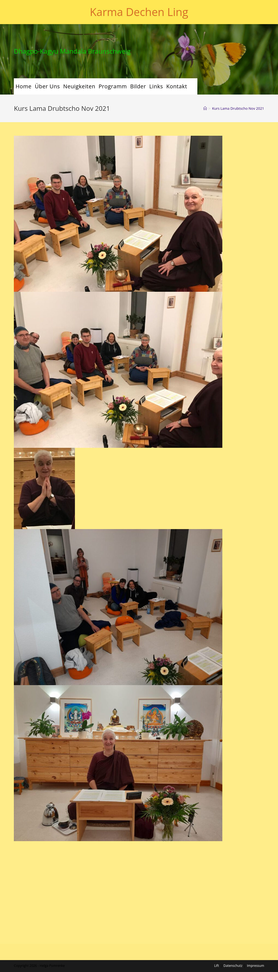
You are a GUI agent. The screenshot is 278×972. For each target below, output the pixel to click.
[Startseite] (205, 108)
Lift (216, 882)
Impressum (255, 882)
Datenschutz (232, 882)
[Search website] (193, 86)
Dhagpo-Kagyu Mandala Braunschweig (72, 51)
